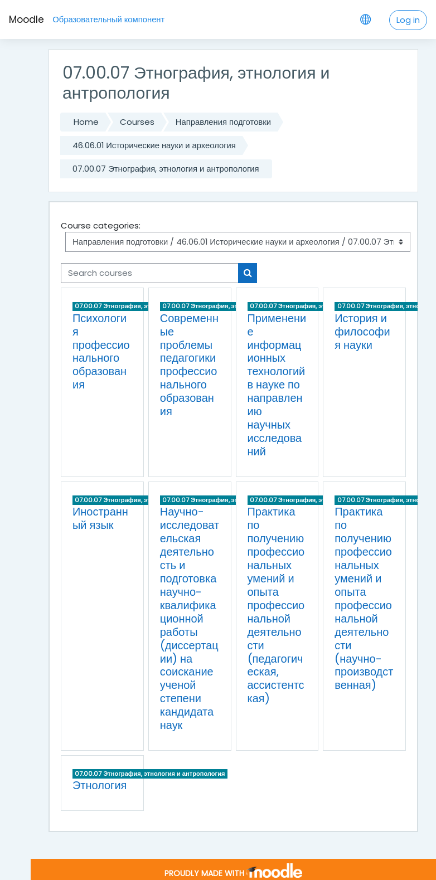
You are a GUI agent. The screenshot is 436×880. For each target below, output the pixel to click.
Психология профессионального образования (101, 351)
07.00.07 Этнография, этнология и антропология (165, 168)
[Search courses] (150, 273)
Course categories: (101, 225)
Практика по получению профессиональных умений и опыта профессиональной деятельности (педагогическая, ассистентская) (276, 605)
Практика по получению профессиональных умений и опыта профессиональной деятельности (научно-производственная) (364, 598)
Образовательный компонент (108, 19)
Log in (408, 20)
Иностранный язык (100, 518)
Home (86, 122)
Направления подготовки (223, 122)
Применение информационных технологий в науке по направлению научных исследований (277, 384)
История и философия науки (362, 331)
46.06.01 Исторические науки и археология (154, 145)
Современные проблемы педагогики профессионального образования (189, 365)
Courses (137, 122)
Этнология (99, 785)
